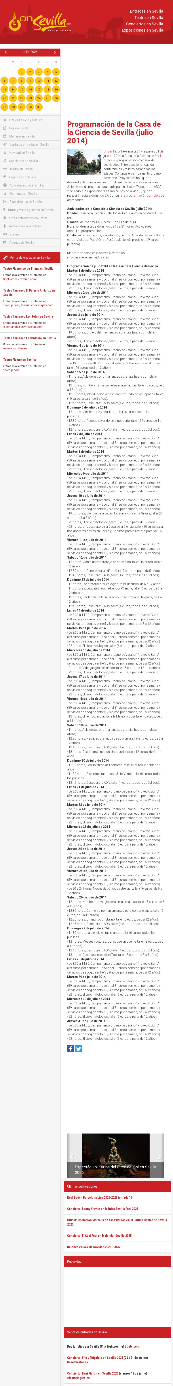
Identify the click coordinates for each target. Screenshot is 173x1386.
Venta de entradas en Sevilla (26, 144)
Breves (11, 234)
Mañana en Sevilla (19, 136)
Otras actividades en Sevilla (25, 218)
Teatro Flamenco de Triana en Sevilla (28, 268)
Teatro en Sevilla (148, 17)
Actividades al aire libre (22, 226)
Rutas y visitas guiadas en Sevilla (28, 210)
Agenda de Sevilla (18, 242)
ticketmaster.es (77, 1362)
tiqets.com (10, 279)
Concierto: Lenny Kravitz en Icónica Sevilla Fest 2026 (102, 1209)
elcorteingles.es (13, 326)
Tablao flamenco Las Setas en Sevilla (28, 316)
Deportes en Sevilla (19, 177)
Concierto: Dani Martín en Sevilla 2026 (92, 1373)
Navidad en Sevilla (19, 152)
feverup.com (28, 279)
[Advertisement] (117, 83)
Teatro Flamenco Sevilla (19, 360)
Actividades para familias (24, 185)
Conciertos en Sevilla (144, 24)
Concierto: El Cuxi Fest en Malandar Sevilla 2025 (99, 1235)
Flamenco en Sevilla (20, 193)
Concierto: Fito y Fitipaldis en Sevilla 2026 (95, 1358)
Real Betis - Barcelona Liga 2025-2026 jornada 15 (99, 1197)
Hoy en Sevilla (16, 128)
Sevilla (158, 156)
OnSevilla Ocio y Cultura (22, 120)
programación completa (143, 195)
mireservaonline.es (15, 348)
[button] (68, 1156)
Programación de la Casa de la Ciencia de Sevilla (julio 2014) (114, 132)
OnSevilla (109, 151)
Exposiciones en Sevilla (142, 30)
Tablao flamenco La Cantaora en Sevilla (29, 338)
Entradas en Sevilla (146, 11)
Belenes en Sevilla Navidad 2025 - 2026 (93, 1247)
